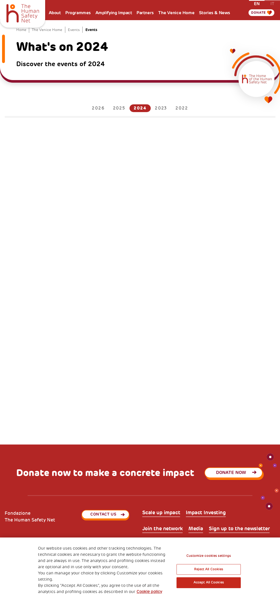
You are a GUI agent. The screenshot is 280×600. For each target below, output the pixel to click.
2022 (181, 108)
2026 (98, 108)
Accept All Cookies (209, 582)
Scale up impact (161, 513)
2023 (161, 108)
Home (21, 30)
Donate (257, 12)
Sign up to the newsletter (239, 529)
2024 (140, 108)
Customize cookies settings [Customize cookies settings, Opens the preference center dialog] (208, 556)
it (272, 3)
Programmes (78, 12)
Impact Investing (206, 513)
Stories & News (214, 12)
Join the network (162, 529)
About (55, 12)
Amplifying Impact (113, 12)
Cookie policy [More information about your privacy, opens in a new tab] (149, 591)
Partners (145, 12)
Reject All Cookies (208, 569)
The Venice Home (176, 12)
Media (195, 529)
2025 (119, 108)
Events (74, 30)
